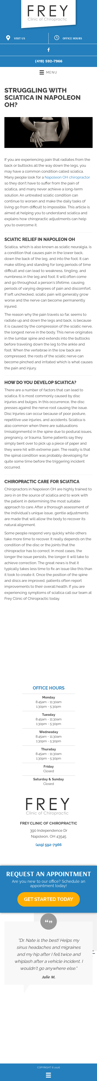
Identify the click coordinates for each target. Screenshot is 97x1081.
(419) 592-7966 (48, 61)
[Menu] (48, 1075)
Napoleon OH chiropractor (67, 177)
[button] (48, 899)
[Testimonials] (48, 953)
